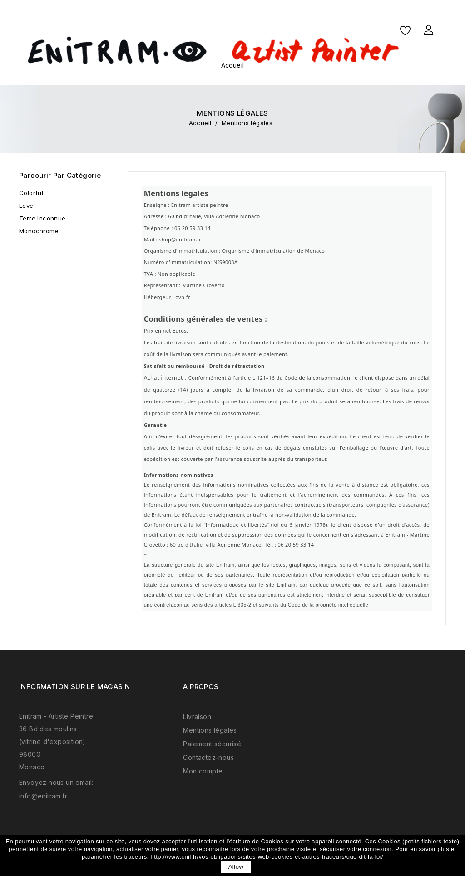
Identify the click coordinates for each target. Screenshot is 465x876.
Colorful (31, 192)
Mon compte (203, 771)
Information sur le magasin (74, 686)
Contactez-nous (208, 757)
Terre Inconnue (42, 218)
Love (26, 205)
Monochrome (39, 231)
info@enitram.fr (43, 796)
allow (236, 866)
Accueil (232, 65)
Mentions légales (210, 730)
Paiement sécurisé (212, 744)
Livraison (197, 716)
